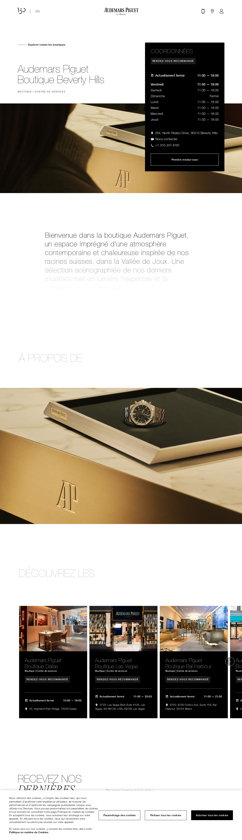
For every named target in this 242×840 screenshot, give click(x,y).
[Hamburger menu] (37, 11)
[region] (121, 815)
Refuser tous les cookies (165, 815)
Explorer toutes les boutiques (46, 44)
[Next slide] (229, 661)
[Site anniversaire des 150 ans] (22, 11)
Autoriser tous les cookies (212, 815)
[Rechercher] (203, 11)
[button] (203, 11)
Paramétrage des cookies (119, 815)
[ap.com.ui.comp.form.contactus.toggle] (164, 139)
